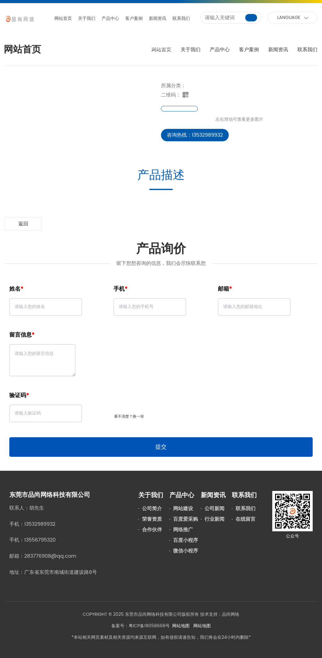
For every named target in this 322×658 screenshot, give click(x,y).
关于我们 (86, 18)
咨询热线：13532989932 (195, 135)
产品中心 (110, 18)
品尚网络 (230, 614)
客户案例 (134, 18)
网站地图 (181, 625)
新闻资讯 (157, 18)
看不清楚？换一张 (129, 417)
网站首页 (63, 18)
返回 (23, 224)
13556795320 (40, 540)
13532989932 (39, 524)
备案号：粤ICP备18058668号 (140, 625)
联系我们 (181, 18)
